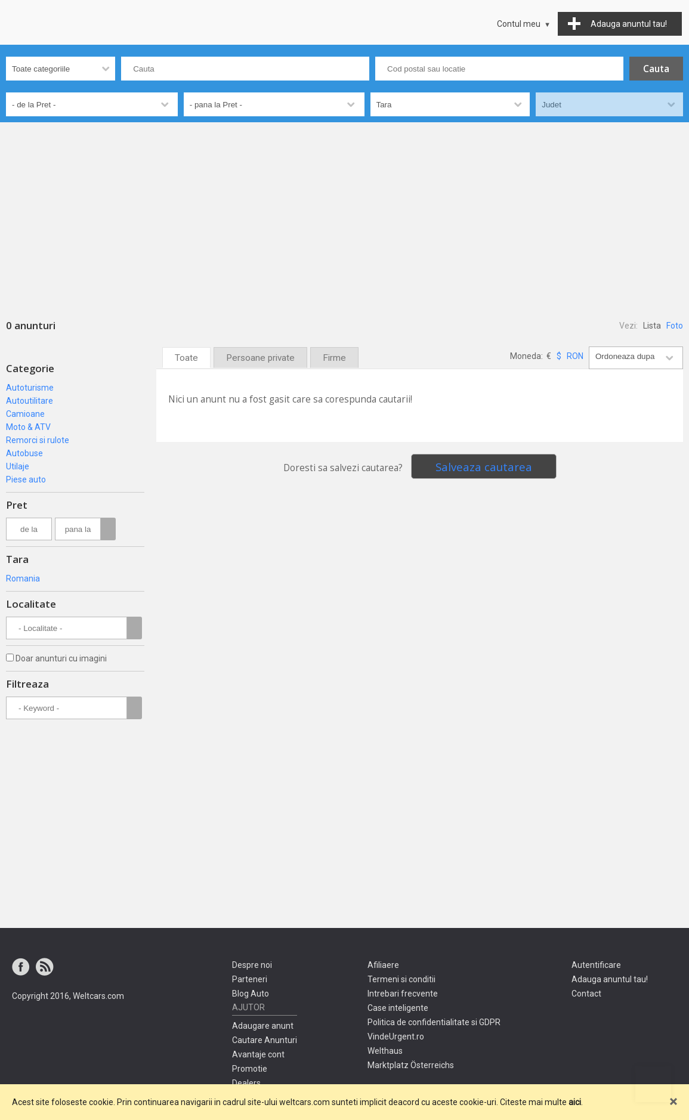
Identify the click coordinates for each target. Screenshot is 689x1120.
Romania (23, 578)
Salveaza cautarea (483, 466)
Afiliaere (383, 965)
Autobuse (24, 453)
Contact (586, 993)
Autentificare (596, 965)
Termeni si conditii (401, 979)
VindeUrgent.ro (395, 1036)
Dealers (246, 1083)
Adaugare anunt (262, 1026)
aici (574, 1102)
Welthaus (385, 1051)
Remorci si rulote (37, 440)
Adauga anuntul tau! (609, 979)
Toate (186, 357)
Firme (334, 357)
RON (575, 356)
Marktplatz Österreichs (410, 1065)
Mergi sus (653, 1084)
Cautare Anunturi (264, 1040)
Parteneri (249, 979)
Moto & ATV (28, 427)
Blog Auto (250, 993)
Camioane (25, 414)
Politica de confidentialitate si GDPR (433, 1022)
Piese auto (26, 479)
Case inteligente (397, 1008)
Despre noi (252, 965)
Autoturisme (30, 387)
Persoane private (260, 357)
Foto (674, 325)
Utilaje (17, 466)
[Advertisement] (344, 211)
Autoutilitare (29, 401)
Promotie (249, 1068)
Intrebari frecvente (402, 993)
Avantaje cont (258, 1054)
